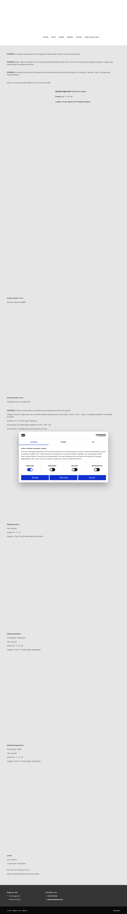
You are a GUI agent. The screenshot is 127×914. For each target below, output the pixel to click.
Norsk (53, 37)
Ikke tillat (35, 477)
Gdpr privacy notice (92, 37)
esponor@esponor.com (55, 899)
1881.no (25, 910)
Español (70, 37)
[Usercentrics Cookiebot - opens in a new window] (97, 435)
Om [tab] (93, 442)
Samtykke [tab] (33, 442)
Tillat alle (92, 477)
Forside (45, 37)
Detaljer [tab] (63, 442)
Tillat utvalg (63, 477)
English (61, 37)
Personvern (116, 910)
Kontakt (79, 37)
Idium (15, 910)
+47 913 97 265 (52, 896)
